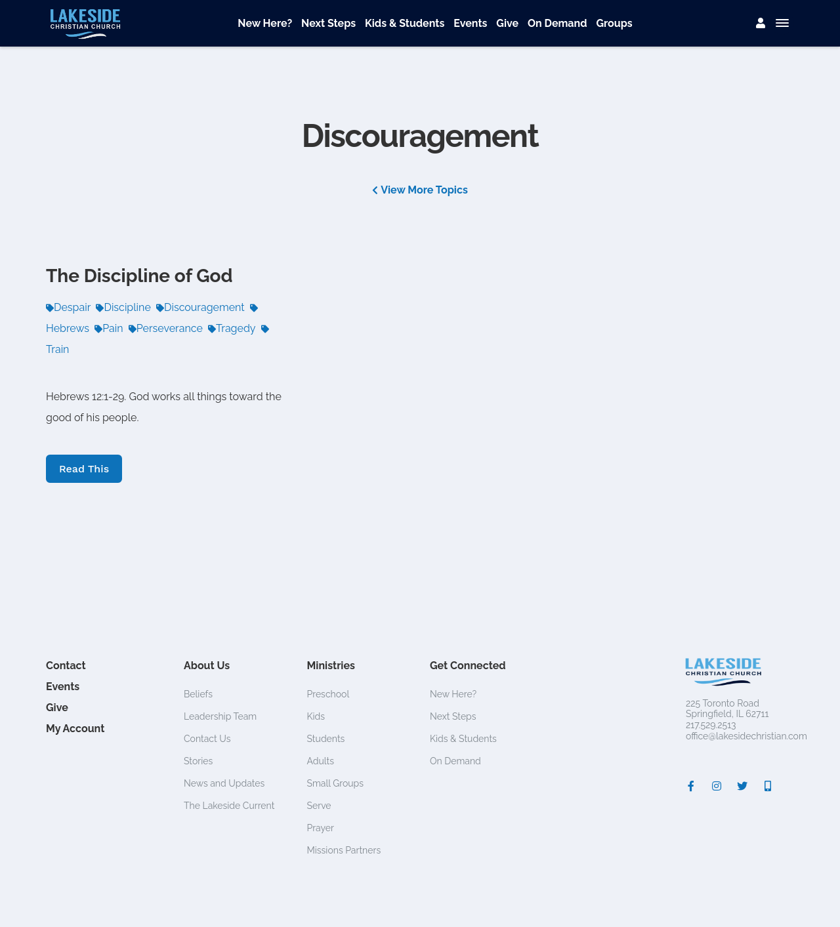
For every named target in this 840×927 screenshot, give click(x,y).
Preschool (328, 694)
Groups (614, 23)
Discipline (123, 307)
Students (326, 738)
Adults (321, 761)
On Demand (557, 23)
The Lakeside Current (229, 805)
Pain (108, 328)
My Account (75, 728)
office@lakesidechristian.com (746, 736)
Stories (198, 761)
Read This (84, 469)
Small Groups (335, 783)
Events (470, 23)
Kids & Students (404, 23)
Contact (66, 665)
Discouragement (200, 307)
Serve (319, 805)
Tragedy (232, 328)
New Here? (265, 23)
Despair (68, 307)
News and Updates (224, 783)
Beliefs (198, 694)
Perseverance (166, 328)
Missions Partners (344, 850)
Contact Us (207, 738)
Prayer (320, 828)
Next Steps (328, 23)
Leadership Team (220, 716)
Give (507, 23)
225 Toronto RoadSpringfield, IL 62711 (727, 709)
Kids (316, 716)
